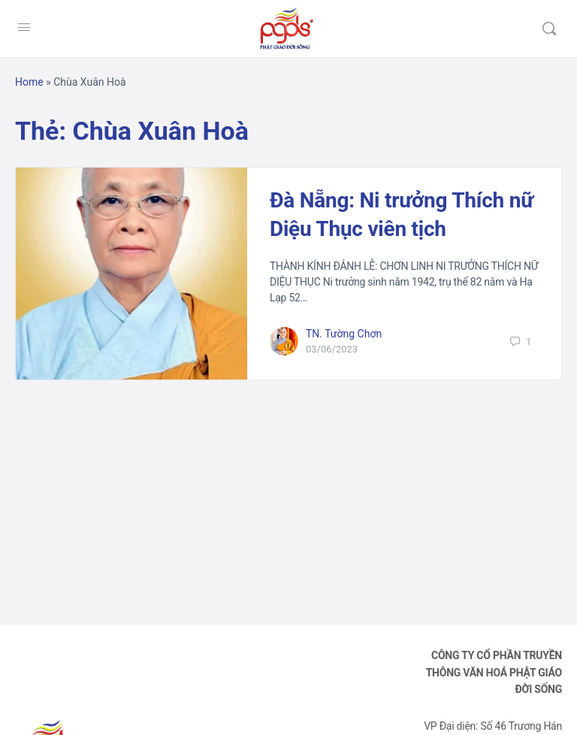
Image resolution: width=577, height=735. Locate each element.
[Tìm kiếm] (549, 28)
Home (29, 82)
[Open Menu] (24, 27)
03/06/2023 (332, 349)
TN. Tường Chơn (344, 334)
